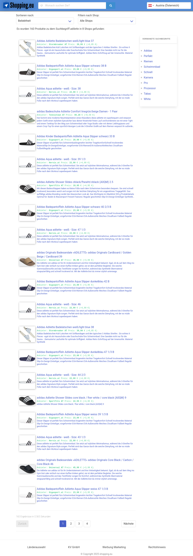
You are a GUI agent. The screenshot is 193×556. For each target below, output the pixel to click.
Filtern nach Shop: (88, 15)
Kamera (148, 77)
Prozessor (150, 88)
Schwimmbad (152, 66)
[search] (110, 5)
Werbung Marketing (114, 547)
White (147, 99)
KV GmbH (74, 547)
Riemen (148, 61)
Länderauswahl (36, 547)
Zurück (22, 523)
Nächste (128, 523)
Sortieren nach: (25, 15)
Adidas (148, 50)
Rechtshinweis (157, 547)
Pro (146, 82)
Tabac (147, 93)
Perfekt (148, 56)
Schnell (148, 72)
